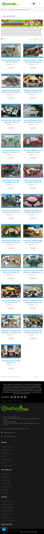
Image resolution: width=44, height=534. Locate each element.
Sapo (19, 530)
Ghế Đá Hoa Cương (7, 487)
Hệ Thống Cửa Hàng (7, 453)
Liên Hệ (4, 462)
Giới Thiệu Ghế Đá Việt (7, 459)
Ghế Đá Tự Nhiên (6, 483)
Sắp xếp (30, 39)
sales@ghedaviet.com (9, 432)
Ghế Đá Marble (6, 493)
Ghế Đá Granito (6, 477)
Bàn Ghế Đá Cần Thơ (7, 517)
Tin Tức (4, 456)
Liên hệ (20, 401)
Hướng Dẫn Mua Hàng (7, 446)
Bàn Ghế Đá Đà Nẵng (7, 507)
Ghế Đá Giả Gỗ (5, 474)
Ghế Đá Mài (5, 490)
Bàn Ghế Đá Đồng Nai (7, 514)
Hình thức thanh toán (7, 466)
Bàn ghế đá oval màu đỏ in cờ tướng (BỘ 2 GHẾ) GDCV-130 (11, 242)
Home (3, 9)
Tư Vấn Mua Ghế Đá (7, 450)
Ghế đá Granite (6, 480)
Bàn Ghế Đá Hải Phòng (8, 511)
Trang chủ (3, 401)
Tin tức (15, 401)
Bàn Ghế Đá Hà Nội (7, 504)
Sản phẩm (9, 401)
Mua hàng (11, 67)
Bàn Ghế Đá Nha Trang (8, 520)
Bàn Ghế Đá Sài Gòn (7, 501)
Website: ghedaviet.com (10, 436)
